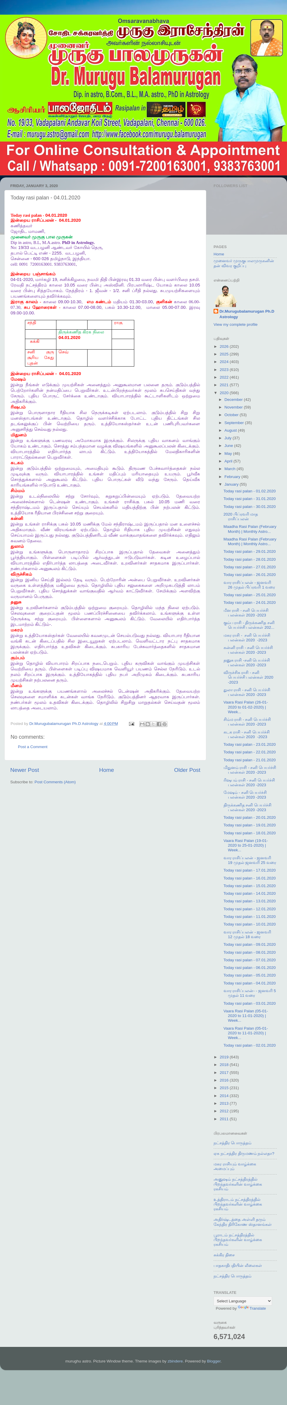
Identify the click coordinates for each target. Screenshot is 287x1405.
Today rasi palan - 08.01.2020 (250, 952)
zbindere (175, 1361)
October (232, 415)
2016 (225, 1080)
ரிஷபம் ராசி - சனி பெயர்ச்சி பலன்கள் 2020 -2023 (249, 782)
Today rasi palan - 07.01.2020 (250, 960)
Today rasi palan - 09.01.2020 (250, 944)
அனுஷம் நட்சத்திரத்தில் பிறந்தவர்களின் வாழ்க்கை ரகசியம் (238, 1184)
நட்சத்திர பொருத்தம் (232, 1143)
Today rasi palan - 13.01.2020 (250, 901)
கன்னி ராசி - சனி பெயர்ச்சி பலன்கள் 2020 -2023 (248, 650)
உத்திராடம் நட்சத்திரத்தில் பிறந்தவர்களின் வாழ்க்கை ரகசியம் (238, 1204)
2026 (225, 346)
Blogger (214, 1361)
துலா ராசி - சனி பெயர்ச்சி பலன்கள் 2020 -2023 (247, 692)
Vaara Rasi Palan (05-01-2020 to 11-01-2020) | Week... (246, 1016)
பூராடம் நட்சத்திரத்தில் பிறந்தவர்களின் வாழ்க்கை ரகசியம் (238, 1240)
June (229, 445)
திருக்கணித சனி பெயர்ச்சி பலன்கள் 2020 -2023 (248, 807)
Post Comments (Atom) (55, 782)
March (230, 469)
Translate (252, 1308)
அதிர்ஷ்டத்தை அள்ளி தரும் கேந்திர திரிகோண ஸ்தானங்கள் (243, 1221)
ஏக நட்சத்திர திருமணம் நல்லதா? (244, 1153)
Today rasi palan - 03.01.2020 (250, 1003)
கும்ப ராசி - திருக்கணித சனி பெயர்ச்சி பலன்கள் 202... (249, 625)
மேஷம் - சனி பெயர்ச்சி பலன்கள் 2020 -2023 (245, 794)
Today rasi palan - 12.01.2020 (250, 909)
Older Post (187, 770)
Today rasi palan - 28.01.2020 (250, 559)
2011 (225, 1119)
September (234, 423)
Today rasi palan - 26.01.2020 (250, 574)
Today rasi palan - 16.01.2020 (250, 878)
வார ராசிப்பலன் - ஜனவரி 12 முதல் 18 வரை (247, 934)
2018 (225, 1064)
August (231, 430)
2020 (225, 393)
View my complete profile (236, 324)
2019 (225, 1057)
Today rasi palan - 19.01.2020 (250, 825)
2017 (225, 1072)
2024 (225, 362)
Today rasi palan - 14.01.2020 (250, 893)
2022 (225, 377)
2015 (225, 1088)
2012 (225, 1111)
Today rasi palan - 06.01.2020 (250, 967)
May (228, 453)
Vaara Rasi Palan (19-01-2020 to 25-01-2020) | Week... (246, 845)
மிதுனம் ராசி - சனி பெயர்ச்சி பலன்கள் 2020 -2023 (250, 769)
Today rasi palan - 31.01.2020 (250, 498)
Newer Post (24, 770)
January (232, 484)
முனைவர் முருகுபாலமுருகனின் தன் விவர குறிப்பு (244, 263)
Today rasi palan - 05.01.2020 (250, 975)
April (229, 461)
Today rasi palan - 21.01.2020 (250, 760)
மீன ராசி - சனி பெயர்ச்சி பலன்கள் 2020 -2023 (246, 612)
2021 (225, 385)
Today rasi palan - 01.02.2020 (250, 491)
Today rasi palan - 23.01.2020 (250, 744)
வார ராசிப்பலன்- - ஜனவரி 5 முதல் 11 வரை (250, 993)
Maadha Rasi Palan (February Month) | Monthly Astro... (250, 528)
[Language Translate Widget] (243, 1301)
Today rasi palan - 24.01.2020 (250, 602)
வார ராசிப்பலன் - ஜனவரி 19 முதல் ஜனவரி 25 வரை (250, 860)
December (234, 399)
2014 (225, 1096)
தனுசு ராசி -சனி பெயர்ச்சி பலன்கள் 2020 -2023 (247, 662)
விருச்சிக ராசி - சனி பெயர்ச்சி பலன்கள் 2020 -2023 (248, 677)
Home (106, 770)
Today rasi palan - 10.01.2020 (250, 924)
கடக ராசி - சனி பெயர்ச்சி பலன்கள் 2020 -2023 (247, 734)
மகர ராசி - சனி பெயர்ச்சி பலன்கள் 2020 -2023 (247, 637)
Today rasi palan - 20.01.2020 (250, 817)
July (228, 438)
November (234, 407)
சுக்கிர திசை (224, 1255)
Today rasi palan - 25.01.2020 (250, 595)
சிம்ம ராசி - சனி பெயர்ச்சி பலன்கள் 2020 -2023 (247, 721)
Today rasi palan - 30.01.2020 (250, 506)
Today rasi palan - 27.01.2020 (250, 567)
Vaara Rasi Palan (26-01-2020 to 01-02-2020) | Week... (246, 707)
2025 (225, 354)
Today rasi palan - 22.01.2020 (250, 752)
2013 (225, 1103)
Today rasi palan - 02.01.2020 (250, 1045)
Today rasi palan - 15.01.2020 (250, 886)
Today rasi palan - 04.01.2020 (250, 983)
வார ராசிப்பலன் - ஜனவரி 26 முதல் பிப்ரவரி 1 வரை (249, 584)
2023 (225, 369)
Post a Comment (33, 747)
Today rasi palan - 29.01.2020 (250, 551)
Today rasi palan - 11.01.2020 (250, 916)
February (232, 476)
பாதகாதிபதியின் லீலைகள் (238, 1265)
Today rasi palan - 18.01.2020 (250, 833)
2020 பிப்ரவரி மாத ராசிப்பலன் (241, 516)
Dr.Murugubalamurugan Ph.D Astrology (246, 314)
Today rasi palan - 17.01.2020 (250, 870)
